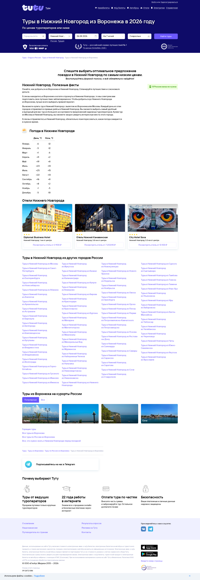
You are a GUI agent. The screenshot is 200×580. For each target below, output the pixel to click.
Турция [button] (61, 41)
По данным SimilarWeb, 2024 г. (95, 48)
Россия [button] (53, 41)
